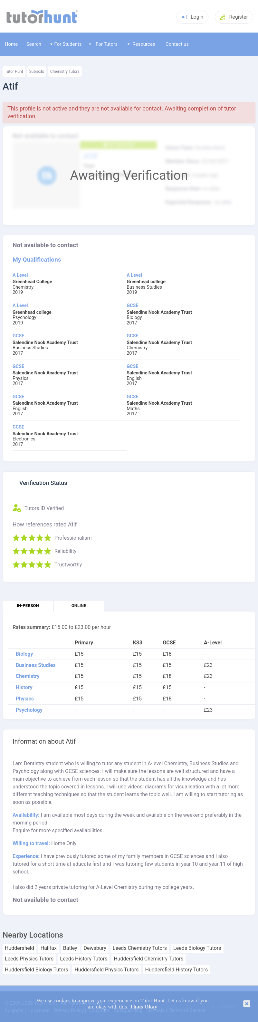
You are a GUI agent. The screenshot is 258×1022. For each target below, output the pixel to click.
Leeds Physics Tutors (29, 959)
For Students (65, 44)
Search (33, 44)
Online (79, 605)
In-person (28, 605)
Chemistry (28, 676)
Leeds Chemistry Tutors (140, 948)
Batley (70, 948)
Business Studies (36, 665)
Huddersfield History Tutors (176, 970)
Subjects (36, 71)
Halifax (49, 948)
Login (192, 17)
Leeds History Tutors (83, 959)
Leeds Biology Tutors (197, 948)
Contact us (177, 44)
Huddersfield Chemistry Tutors (148, 959)
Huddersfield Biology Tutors (36, 970)
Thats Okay (144, 1007)
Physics (25, 699)
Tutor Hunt (14, 71)
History (24, 687)
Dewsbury (95, 948)
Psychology (29, 710)
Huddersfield (19, 948)
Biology (24, 654)
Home (11, 44)
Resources (141, 44)
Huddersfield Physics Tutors (106, 970)
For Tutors (103, 44)
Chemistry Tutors (65, 71)
